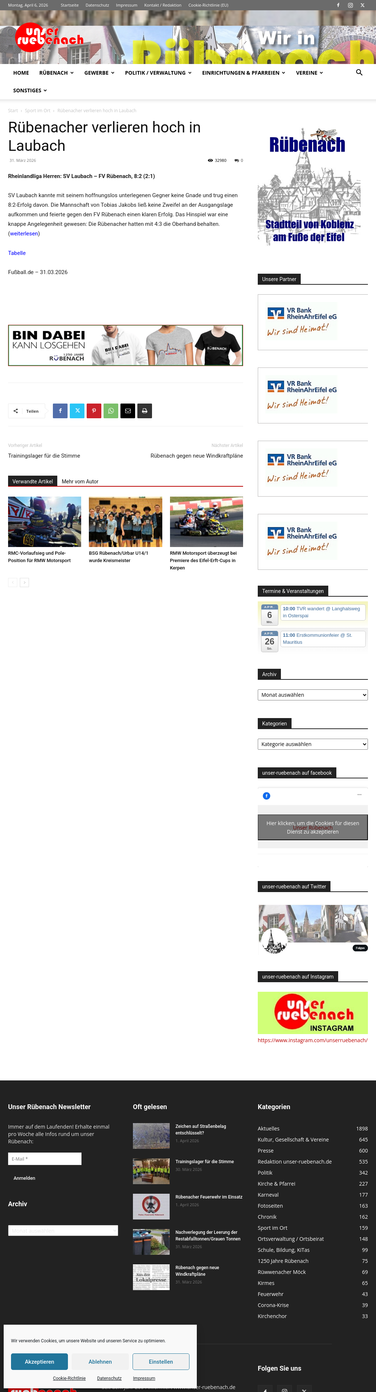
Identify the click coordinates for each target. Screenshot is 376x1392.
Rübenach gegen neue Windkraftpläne (197, 455)
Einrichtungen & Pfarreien (244, 72)
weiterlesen (24, 233)
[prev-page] (12, 582)
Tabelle (17, 253)
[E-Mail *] (45, 1159)
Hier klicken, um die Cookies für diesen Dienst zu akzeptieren (313, 827)
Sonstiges (30, 90)
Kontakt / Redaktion (162, 5)
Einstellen (161, 1362)
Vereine (309, 72)
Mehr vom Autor (80, 481)
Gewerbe (99, 72)
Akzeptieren (39, 1362)
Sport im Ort (37, 110)
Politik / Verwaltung (158, 72)
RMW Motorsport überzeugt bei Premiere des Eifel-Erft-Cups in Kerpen (203, 560)
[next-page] (24, 582)
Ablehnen (100, 1362)
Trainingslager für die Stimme (44, 455)
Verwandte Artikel (32, 481)
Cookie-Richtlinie (69, 1378)
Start (13, 110)
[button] (359, 73)
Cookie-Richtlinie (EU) (208, 5)
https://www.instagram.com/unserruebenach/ (313, 1040)
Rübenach (56, 72)
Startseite (70, 5)
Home (21, 72)
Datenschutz (109, 1378)
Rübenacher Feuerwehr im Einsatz (209, 1197)
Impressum (144, 1378)
